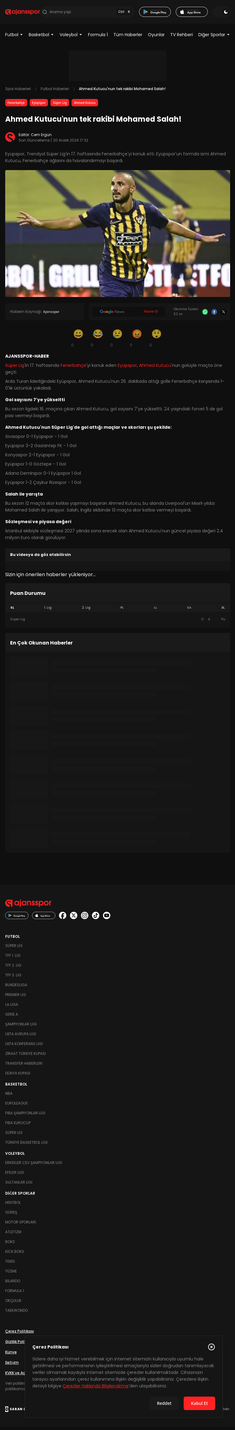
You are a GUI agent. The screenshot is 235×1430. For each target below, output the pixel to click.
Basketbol (41, 38)
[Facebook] (214, 315)
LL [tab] (155, 611)
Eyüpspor (39, 106)
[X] (223, 315)
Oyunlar (156, 38)
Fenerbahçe (16, 106)
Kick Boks (14, 1254)
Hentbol (13, 1205)
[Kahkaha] (98, 341)
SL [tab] (12, 611)
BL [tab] (223, 611)
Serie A (11, 1017)
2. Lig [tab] (86, 611)
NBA (9, 1096)
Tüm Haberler (127, 38)
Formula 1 (98, 38)
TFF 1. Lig (12, 958)
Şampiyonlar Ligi (21, 1027)
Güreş (11, 1215)
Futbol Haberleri (55, 92)
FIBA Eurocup (18, 1126)
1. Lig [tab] (48, 611)
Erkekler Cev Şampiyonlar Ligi (33, 1166)
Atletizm (13, 1235)
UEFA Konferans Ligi (24, 1047)
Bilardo (12, 1284)
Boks (10, 1245)
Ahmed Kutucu (85, 106)
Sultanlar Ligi (18, 1185)
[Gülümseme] (78, 341)
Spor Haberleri (18, 92)
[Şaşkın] (156, 341)
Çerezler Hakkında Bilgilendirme (96, 1386)
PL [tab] (122, 611)
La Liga (11, 1007)
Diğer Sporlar (214, 38)
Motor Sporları (20, 1225)
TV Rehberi (181, 38)
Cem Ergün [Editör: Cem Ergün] (41, 138)
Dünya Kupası (17, 1076)
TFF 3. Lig (13, 978)
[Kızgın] (137, 341)
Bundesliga (16, 988)
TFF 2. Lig (13, 968)
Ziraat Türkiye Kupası (25, 1056)
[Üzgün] (117, 341)
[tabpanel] (117, 622)
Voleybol (71, 38)
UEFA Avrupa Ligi (20, 1037)
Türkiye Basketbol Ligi (26, 1145)
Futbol (14, 38)
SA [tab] (189, 611)
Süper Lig (60, 106)
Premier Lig (15, 998)
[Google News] (129, 315)
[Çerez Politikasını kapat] (211, 1347)
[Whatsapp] (205, 315)
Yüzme (11, 1274)
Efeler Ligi (14, 1175)
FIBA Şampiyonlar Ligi (25, 1116)
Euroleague (16, 1106)
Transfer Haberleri (23, 1066)
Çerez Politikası (19, 1334)
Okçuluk (13, 1303)
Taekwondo (16, 1313)
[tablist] (117, 611)
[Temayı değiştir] (221, 13)
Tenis (10, 1264)
